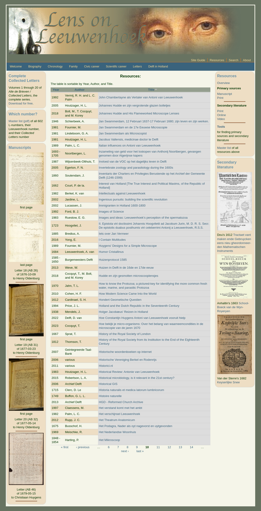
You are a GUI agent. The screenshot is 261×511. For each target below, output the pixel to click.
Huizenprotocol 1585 (113, 259)
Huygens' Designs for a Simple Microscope (128, 245)
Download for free (21, 103)
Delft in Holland (158, 66)
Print (220, 98)
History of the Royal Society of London (125, 334)
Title (152, 89)
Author (80, 89)
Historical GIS (108, 384)
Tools (221, 126)
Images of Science (111, 211)
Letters (137, 66)
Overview (223, 83)
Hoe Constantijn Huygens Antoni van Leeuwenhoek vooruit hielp (142, 318)
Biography (34, 66)
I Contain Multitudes (112, 239)
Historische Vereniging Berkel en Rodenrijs (128, 359)
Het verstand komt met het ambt (120, 408)
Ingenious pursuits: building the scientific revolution (133, 199)
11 (158, 447)
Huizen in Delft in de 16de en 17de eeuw (126, 267)
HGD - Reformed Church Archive (121, 402)
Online (221, 115)
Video (221, 119)
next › (125, 451)
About (247, 60)
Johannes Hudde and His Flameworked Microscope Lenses (139, 113)
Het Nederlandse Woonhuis (117, 432)
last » (140, 451)
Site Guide (198, 60)
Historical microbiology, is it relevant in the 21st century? (136, 378)
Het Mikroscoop (109, 440)
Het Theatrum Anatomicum (117, 420)
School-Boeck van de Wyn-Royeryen (233, 307)
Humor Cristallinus (111, 252)
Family (73, 66)
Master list (224, 148)
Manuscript (224, 94)
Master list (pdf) (19, 121)
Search (233, 60)
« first (64, 447)
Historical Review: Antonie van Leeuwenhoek (129, 372)
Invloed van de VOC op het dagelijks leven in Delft (133, 161)
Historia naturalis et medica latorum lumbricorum (131, 390)
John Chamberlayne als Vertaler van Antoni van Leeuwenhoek (141, 97)
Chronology (55, 66)
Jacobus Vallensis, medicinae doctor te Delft (128, 139)
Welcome (16, 66)
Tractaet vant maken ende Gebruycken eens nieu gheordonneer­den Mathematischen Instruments (234, 242)
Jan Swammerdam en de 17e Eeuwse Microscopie (133, 127)
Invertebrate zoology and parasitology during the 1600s (136, 167)
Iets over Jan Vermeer (114, 233)
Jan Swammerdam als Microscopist (123, 133)
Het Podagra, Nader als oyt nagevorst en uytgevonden (135, 426)
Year (56, 89)
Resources (217, 60)
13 (180, 447)
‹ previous (83, 447)
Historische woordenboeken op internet (125, 352)
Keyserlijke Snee (228, 382)
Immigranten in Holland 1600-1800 (122, 205)
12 (169, 447)
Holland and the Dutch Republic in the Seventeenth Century (139, 305)
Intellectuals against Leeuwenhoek (122, 193)
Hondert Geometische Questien (120, 299)
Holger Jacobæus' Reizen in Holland (123, 312)
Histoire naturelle (110, 396)
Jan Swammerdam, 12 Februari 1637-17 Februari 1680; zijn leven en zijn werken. (154, 121)
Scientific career (116, 66)
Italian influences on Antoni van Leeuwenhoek (130, 145)
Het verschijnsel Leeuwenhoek (119, 414)
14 (191, 447)
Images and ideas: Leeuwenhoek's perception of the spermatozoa (143, 217)
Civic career (91, 66)
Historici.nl (106, 365)
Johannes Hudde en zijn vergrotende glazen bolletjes (134, 105)
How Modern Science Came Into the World (128, 293)
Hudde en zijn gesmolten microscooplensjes (128, 275)
